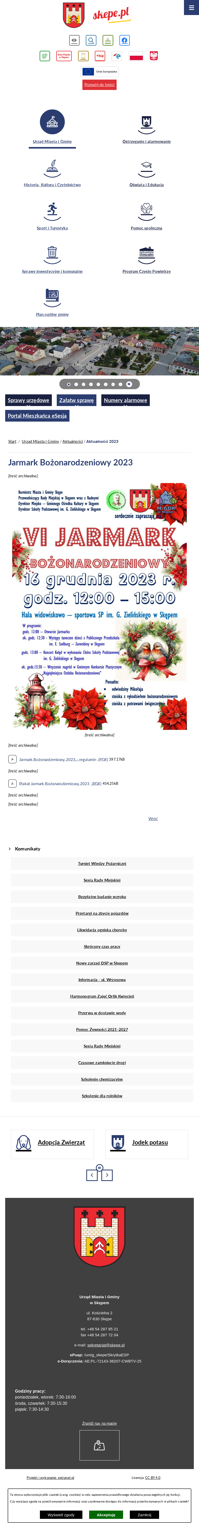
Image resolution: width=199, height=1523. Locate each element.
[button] (99, 728)
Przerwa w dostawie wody (102, 1012)
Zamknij (144, 1515)
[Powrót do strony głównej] (12, 441)
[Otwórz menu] (191, 7)
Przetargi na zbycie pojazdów (102, 913)
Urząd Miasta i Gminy (40, 441)
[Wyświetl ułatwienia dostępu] (74, 40)
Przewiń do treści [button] (99, 84)
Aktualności (72, 441)
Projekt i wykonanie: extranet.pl (50, 1478)
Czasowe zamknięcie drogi (102, 1062)
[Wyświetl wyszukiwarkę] (91, 40)
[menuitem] (28, 400)
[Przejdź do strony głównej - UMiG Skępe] (97, 16)
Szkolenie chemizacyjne (102, 1079)
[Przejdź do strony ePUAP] (116, 56)
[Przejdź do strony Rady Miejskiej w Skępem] (64, 56)
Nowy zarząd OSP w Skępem (102, 963)
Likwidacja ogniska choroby (102, 929)
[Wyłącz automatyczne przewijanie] (129, 384)
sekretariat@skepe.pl (106, 1345)
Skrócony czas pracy (102, 946)
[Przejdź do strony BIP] (100, 56)
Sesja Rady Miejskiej (102, 880)
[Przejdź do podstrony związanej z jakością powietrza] (45, 56)
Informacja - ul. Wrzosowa (102, 979)
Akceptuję (106, 1515)
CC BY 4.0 (152, 1478)
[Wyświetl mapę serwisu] (108, 40)
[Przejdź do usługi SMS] (83, 56)
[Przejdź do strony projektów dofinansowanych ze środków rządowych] (143, 56)
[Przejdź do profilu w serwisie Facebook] (124, 40)
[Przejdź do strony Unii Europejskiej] (99, 71)
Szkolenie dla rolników (102, 1095)
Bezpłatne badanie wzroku (102, 896)
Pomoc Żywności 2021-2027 (102, 1029)
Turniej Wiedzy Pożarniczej (102, 863)
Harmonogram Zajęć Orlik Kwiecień (102, 996)
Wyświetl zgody (61, 1515)
